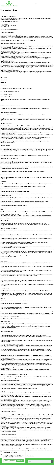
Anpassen (6, 460)
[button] (35, 3)
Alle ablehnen (12, 460)
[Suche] (52, 461)
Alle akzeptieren (20, 460)
